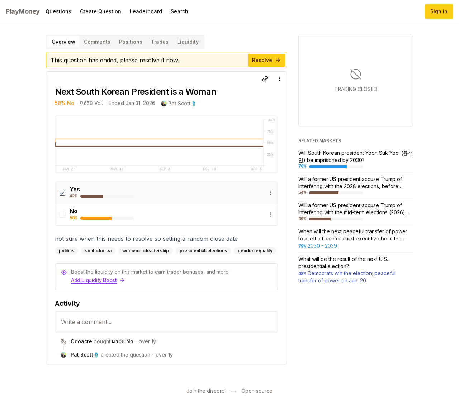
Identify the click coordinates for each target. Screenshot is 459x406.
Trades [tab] (160, 42)
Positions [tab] (130, 42)
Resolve (266, 60)
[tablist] (125, 42)
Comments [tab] (97, 42)
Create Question (100, 11)
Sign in (439, 11)
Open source (257, 391)
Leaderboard (146, 11)
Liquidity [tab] (188, 42)
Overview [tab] (63, 42)
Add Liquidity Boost (98, 280)
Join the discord (205, 391)
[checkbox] (62, 193)
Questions (58, 11)
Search (179, 11)
